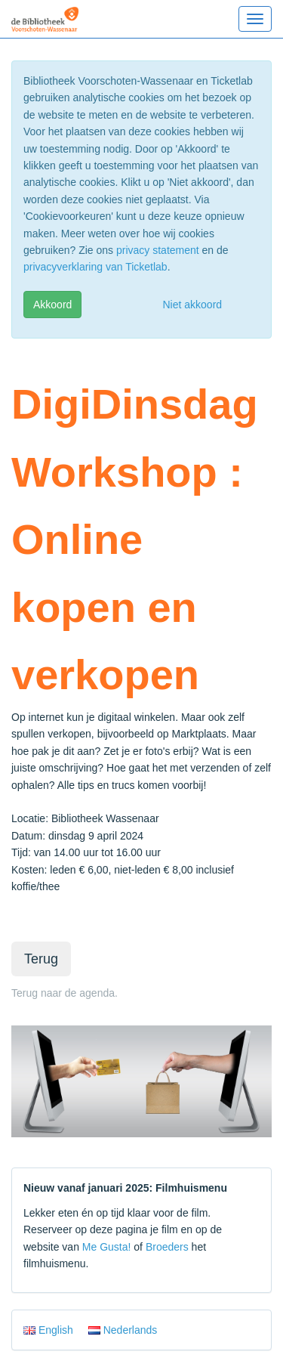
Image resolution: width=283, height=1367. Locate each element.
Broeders (167, 1247)
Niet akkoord (193, 304)
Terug (41, 958)
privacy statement (157, 250)
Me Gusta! (106, 1247)
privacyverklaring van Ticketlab (95, 267)
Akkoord (52, 304)
